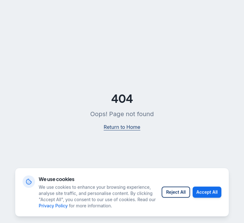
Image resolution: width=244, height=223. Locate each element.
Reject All (175, 197)
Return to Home (122, 127)
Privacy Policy (53, 211)
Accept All (207, 197)
